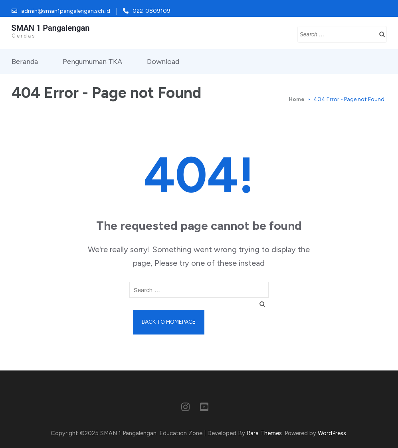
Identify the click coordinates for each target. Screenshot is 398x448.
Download (163, 61)
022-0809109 (151, 11)
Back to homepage (169, 322)
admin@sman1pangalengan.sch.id (65, 11)
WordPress (332, 433)
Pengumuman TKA (92, 61)
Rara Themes (264, 433)
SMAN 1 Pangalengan (51, 28)
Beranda (25, 61)
